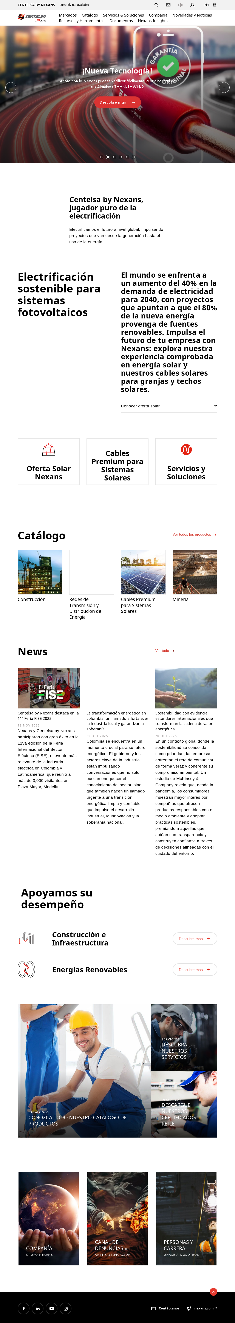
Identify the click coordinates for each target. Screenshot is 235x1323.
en (206, 5)
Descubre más (118, 102)
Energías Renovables (89, 992)
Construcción (33, 606)
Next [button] (224, 87)
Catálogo (90, 15)
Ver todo (166, 662)
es (214, 5)
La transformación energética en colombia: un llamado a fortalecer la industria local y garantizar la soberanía (117, 734)
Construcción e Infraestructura (80, 960)
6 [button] (133, 157)
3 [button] (114, 157)
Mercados (68, 15)
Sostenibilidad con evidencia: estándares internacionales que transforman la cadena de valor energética (185, 734)
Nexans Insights (153, 21)
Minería (181, 606)
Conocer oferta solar (169, 406)
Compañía (158, 15)
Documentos (121, 21)
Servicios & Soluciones (123, 15)
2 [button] (108, 157)
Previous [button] (10, 87)
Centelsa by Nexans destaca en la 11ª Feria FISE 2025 (44, 728)
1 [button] (101, 157)
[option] (117, 94)
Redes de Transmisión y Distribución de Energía (87, 615)
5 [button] (127, 157)
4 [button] (121, 157)
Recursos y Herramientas (82, 21)
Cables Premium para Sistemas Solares (140, 612)
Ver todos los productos (195, 541)
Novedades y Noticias (192, 15)
